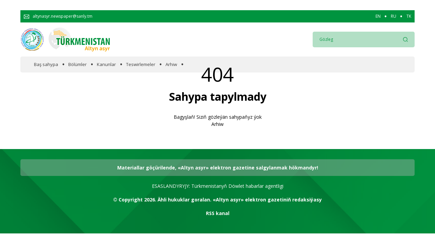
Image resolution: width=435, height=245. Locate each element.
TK (408, 16)
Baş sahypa (46, 64)
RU (393, 16)
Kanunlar (106, 64)
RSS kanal (217, 213)
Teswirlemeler (140, 64)
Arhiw (171, 64)
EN (378, 16)
